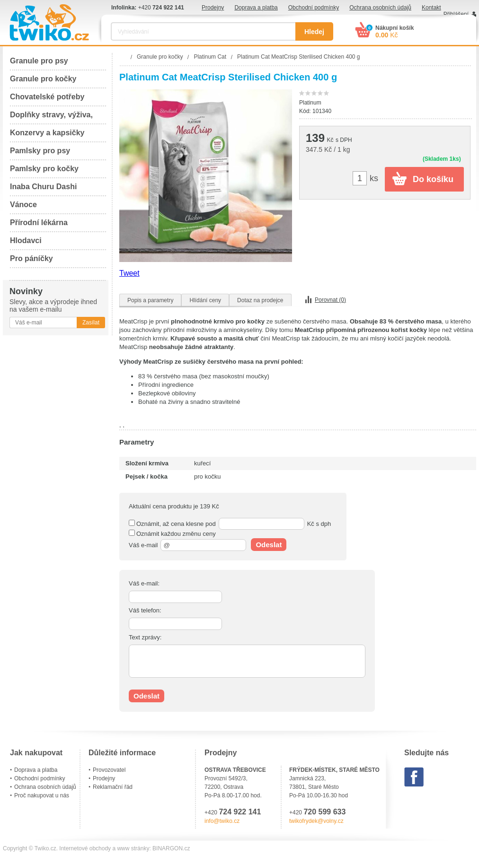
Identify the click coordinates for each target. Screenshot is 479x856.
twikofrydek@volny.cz (316, 821)
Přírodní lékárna (39, 222)
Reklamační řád (113, 787)
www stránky (133, 848)
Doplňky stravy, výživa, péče (51, 117)
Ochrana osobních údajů (380, 7)
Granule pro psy (39, 61)
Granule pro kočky (43, 79)
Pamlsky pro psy (40, 151)
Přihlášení (456, 14)
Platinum (310, 102)
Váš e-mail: (144, 583)
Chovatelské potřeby (47, 97)
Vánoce (23, 205)
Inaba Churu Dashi (43, 187)
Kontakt (431, 7)
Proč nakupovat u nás (41, 795)
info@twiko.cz (222, 821)
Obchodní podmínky (313, 7)
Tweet (129, 273)
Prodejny (213, 7)
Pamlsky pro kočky (44, 169)
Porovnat (330, 300)
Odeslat (269, 545)
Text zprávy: (145, 637)
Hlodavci (26, 240)
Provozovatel (109, 770)
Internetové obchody (85, 848)
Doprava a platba (255, 7)
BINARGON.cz (171, 848)
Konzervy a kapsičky (47, 133)
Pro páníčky (31, 258)
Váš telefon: (145, 610)
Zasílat (90, 322)
